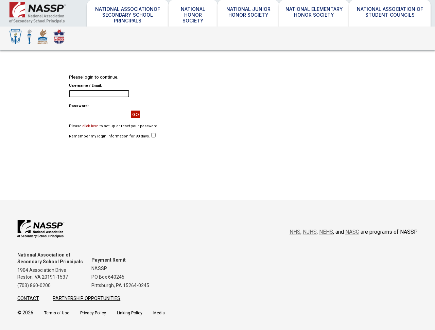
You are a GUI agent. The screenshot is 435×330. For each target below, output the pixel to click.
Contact (28, 298)
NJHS (310, 232)
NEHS (326, 232)
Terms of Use (56, 313)
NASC (352, 232)
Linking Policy (129, 313)
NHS (295, 232)
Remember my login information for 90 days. (109, 136)
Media (159, 313)
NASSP (57, 23)
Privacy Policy (93, 313)
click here (91, 126)
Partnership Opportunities (86, 298)
